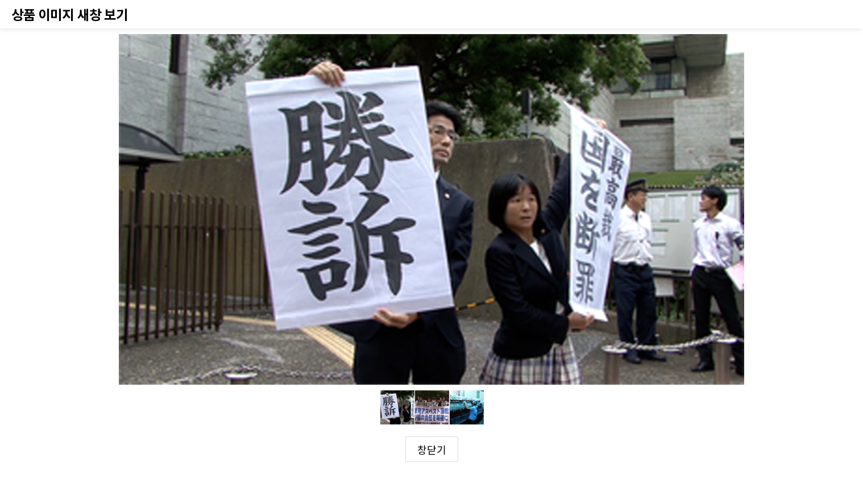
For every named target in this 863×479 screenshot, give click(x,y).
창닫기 (431, 449)
